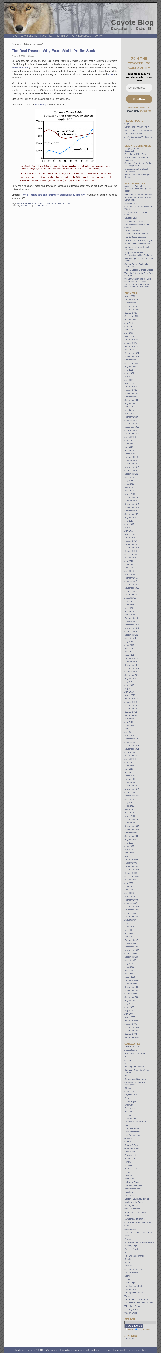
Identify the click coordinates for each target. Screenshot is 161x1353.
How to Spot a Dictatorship (136, 237)
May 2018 (128, 487)
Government (130, 1155)
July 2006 (128, 963)
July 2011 (128, 762)
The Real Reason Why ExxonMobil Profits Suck (53, 51)
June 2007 (129, 926)
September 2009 (132, 836)
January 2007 (130, 943)
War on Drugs (130, 1313)
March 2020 (129, 413)
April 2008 (129, 893)
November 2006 (131, 950)
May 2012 (128, 729)
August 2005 (130, 1000)
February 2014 (131, 658)
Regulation (129, 1259)
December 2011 (131, 745)
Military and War (131, 1205)
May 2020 (128, 407)
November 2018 (131, 467)
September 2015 (132, 594)
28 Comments (40, 206)
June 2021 (129, 373)
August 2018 (130, 477)
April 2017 (129, 531)
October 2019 (130, 430)
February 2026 (131, 299)
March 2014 (129, 655)
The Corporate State (133, 1286)
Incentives (129, 1178)
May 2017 (128, 527)
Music (127, 1215)
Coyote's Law (130, 1095)
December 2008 (131, 866)
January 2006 (130, 983)
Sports (127, 1276)
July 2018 (128, 480)
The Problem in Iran (133, 133)
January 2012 (130, 742)
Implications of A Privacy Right (138, 240)
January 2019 (130, 460)
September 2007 (132, 916)
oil (35, 203)
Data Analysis (130, 1101)
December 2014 (131, 625)
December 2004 (131, 1027)
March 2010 (129, 816)
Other (127, 1225)
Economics (26, 206)
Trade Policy (130, 1289)
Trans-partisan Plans (133, 1292)
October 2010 (130, 792)
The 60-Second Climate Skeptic (138, 270)
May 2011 (128, 769)
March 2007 (129, 936)
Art (125, 1063)
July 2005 (128, 1004)
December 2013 (131, 665)
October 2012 (130, 712)
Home (14, 36)
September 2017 (132, 514)
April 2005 (129, 1014)
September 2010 (132, 796)
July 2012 (128, 722)
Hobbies (128, 1165)
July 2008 (128, 883)
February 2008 (131, 900)
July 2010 (128, 802)
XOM (67, 203)
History (127, 1162)
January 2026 (130, 303)
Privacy (127, 1239)
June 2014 (129, 645)
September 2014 (132, 635)
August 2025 (130, 319)
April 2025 (129, 333)
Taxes (127, 1279)
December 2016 (131, 544)
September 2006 (132, 957)
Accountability (130, 1050)
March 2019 (129, 454)
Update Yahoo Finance (54, 203)
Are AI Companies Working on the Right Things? (138, 138)
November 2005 (131, 990)
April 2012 (129, 732)
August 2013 (130, 678)
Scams (127, 1262)
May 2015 (128, 608)
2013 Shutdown (131, 1046)
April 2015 (129, 611)
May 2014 (128, 648)
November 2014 (131, 628)
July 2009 (128, 843)
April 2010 (129, 812)
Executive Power (132, 1128)
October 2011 (130, 752)
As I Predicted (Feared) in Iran (138, 130)
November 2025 (131, 309)
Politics (127, 1235)
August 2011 (130, 759)
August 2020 (130, 403)
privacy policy (133, 111)
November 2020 (131, 393)
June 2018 (129, 484)
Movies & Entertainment (135, 1212)
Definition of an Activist (134, 221)
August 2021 (130, 366)
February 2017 (131, 537)
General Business (132, 1148)
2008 (19, 203)
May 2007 (128, 930)
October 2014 (130, 631)
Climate (127, 1088)
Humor (127, 1172)
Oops (126, 123)
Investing (128, 1192)
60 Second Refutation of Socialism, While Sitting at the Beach (137, 188)
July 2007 (128, 923)
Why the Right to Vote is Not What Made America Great (137, 285)
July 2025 (128, 323)
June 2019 (129, 444)
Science (128, 1266)
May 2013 (128, 688)
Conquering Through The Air (137, 127)
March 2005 (129, 1017)
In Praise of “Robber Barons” (137, 244)
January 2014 (130, 661)
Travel (127, 1296)
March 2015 (129, 615)
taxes (110, 74)
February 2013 (131, 698)
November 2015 (131, 588)
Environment (130, 1118)
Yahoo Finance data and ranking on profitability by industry (53, 195)
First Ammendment (133, 1135)
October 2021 (130, 360)
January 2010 (130, 822)
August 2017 (130, 517)
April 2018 (129, 490)
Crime (127, 1098)
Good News (129, 1152)
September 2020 (132, 400)
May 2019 (128, 447)
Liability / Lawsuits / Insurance (138, 1199)
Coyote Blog (132, 22)
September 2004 (132, 1037)
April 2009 (129, 853)
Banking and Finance (134, 1067)
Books (127, 1076)
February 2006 (131, 980)
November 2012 (131, 708)
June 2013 (129, 685)
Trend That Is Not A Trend (136, 1299)
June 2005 (129, 1007)
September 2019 (132, 433)
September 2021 (132, 363)
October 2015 (130, 591)
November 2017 (131, 507)
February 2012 (131, 739)
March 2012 (129, 735)
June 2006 (129, 967)
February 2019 (131, 457)
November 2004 (131, 1030)
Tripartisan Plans (132, 1306)
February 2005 (131, 1020)
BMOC (43, 36)
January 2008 (130, 903)
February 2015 (131, 618)
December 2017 (131, 504)
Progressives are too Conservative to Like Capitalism (138, 254)
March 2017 (129, 534)
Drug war (128, 1105)
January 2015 (130, 621)
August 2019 (130, 437)
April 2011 (129, 772)
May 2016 (128, 568)
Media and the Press (133, 1202)
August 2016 (130, 558)
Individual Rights (131, 1182)
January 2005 (130, 1024)
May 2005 (128, 1010)
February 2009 (131, 859)
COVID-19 (129, 1091)
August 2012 (130, 719)
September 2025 (132, 316)
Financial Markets (132, 1132)
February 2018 (131, 497)
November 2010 (131, 789)
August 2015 (130, 598)
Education (129, 1111)
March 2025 (129, 336)
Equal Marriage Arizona (135, 1121)
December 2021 (131, 353)
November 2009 (131, 829)
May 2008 (128, 890)
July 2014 (128, 641)
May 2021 (128, 376)
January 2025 (130, 343)
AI (125, 1056)
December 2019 (131, 423)
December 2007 (131, 906)
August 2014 (130, 638)
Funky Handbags (132, 230)
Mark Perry (40, 104)
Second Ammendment (134, 1269)
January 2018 (130, 501)
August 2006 (130, 960)
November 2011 (131, 749)
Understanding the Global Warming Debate (136, 170)
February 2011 (131, 779)
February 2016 (131, 578)
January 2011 (130, 782)
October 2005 (130, 994)
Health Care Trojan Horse (136, 234)
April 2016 (129, 571)
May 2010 (128, 809)
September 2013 (132, 675)
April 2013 (129, 692)
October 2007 (130, 913)
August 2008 (130, 879)
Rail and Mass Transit (134, 1256)
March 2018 (129, 494)
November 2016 (131, 547)
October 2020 (130, 397)
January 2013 (130, 702)
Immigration (129, 1175)
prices (39, 203)
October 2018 (130, 470)
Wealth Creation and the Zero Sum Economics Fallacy (137, 280)
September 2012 (132, 715)
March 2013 (129, 695)
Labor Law (129, 1195)
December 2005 (131, 987)
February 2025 (131, 339)
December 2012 (131, 705)
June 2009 (129, 846)
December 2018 (131, 464)
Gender (127, 1142)
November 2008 (131, 869)
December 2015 (131, 584)
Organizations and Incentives (137, 1222)
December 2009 (131, 826)
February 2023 (131, 346)
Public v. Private (131, 1249)
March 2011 (129, 776)
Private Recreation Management (139, 1242)
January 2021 (130, 390)
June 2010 (129, 806)
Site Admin (129, 1338)
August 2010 (130, 799)
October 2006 (130, 953)
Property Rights (131, 1246)
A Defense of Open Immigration (138, 194)
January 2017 (130, 541)
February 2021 (131, 387)
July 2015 (128, 601)
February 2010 (131, 819)
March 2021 (129, 383)
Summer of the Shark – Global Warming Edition (138, 164)
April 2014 (129, 651)
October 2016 (130, 551)
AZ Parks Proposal (82, 36)
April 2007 (129, 933)
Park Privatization (58, 36)
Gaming (128, 1138)
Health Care (129, 1158)
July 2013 (128, 682)
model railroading (132, 1209)
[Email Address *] (139, 88)
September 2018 (132, 474)
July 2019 (128, 440)
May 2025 (128, 330)
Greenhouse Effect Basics (136, 154)
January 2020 (130, 420)
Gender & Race (131, 1145)
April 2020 (129, 410)
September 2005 (132, 997)
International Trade (132, 1189)
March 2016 (129, 574)
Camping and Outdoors (135, 1079)
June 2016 (129, 564)
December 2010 (131, 786)
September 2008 (132, 876)
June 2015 (129, 604)
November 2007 (131, 910)
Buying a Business (132, 203)
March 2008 (129, 896)
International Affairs (133, 1185)
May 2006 (128, 970)
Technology (129, 1282)
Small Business (131, 1272)
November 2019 (131, 427)
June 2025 (129, 326)
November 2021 (131, 356)
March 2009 (129, 856)
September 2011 (132, 755)
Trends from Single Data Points (138, 1303)
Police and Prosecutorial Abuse (138, 1232)
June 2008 (129, 886)
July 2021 (128, 370)
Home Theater (130, 1168)
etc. (126, 1125)
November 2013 (131, 668)
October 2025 (130, 313)
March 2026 (129, 296)
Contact (99, 36)
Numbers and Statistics (135, 1219)
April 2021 (129, 380)
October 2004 (130, 1034)
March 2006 (129, 977)
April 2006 (129, 973)
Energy (127, 1115)
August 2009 (130, 839)
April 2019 (129, 450)
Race (126, 1252)
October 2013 (130, 672)
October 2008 (130, 873)
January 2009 (130, 863)
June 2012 (129, 725)
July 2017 (128, 521)
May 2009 (128, 849)
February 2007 (131, 940)
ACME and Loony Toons (135, 1053)
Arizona (127, 1060)
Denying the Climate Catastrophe (133, 149)
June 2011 (129, 765)
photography (130, 1229)
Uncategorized (131, 1309)
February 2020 (131, 417)
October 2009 (130, 833)
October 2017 (130, 511)
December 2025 (131, 306)
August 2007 (130, 920)
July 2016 (128, 561)
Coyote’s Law (130, 218)
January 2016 (130, 581)
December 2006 (131, 947)
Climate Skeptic (29, 36)
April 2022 (129, 350)
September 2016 (132, 554)
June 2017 (129, 524)
